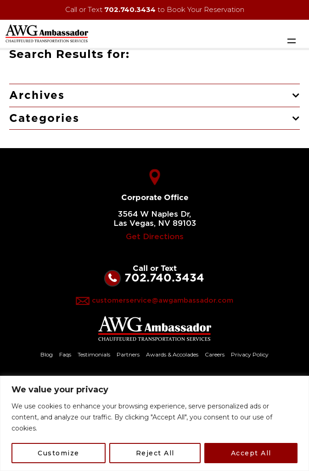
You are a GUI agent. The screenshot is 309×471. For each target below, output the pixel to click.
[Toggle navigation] (291, 40)
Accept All (251, 453)
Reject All (155, 453)
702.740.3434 (130, 9)
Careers (215, 354)
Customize (58, 453)
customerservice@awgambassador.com (162, 300)
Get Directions (155, 237)
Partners (128, 354)
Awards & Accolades (172, 354)
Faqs (65, 354)
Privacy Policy (250, 354)
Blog (46, 354)
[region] (154, 423)
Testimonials (94, 354)
